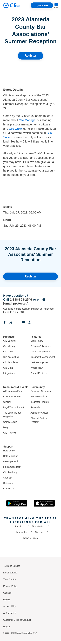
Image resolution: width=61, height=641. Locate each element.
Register (30, 55)
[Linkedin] (17, 322)
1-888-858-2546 (21, 299)
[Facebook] (4, 322)
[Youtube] (23, 322)
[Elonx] (10, 322)
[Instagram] (29, 322)
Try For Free (41, 5)
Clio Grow (15, 128)
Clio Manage (27, 120)
